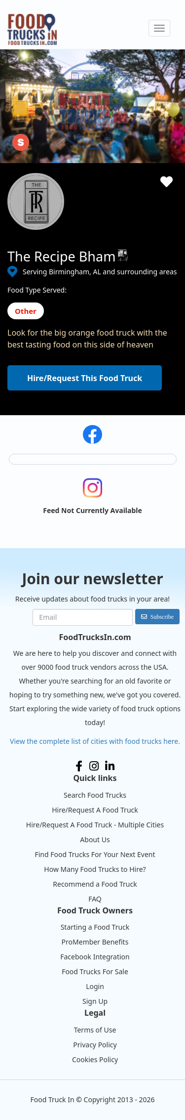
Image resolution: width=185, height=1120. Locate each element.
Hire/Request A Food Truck (95, 810)
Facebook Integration (95, 956)
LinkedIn (109, 766)
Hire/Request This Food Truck (84, 378)
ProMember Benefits (95, 942)
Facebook (78, 766)
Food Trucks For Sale (95, 971)
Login (95, 986)
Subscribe (162, 616)
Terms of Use (95, 1029)
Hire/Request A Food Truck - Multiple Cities (95, 824)
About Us (95, 839)
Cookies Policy (95, 1059)
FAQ (95, 899)
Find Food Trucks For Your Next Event (95, 854)
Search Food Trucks (95, 795)
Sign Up (95, 1001)
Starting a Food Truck (95, 927)
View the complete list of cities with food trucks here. (95, 741)
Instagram (94, 766)
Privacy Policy (94, 1044)
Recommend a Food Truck (95, 884)
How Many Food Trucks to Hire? (95, 869)
